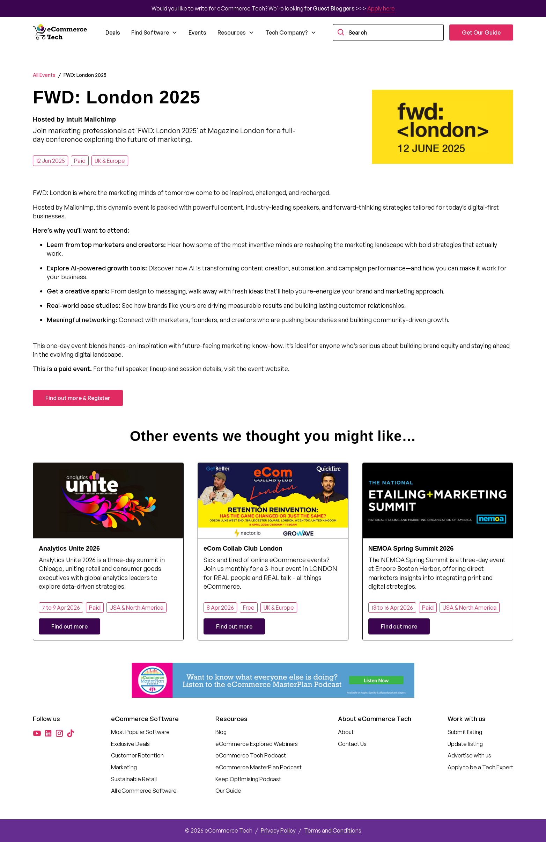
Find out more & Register (77, 397)
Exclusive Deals (130, 743)
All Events (44, 75)
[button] (154, 32)
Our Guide (228, 790)
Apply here (381, 8)
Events (197, 32)
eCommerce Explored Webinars (256, 743)
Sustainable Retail (134, 779)
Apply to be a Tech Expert (480, 767)
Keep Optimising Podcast (248, 779)
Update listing (465, 743)
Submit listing (465, 731)
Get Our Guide (481, 32)
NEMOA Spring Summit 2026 (410, 548)
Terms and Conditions (332, 830)
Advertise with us (469, 755)
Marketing (124, 767)
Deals (112, 32)
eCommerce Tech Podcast (250, 755)
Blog (221, 731)
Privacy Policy (278, 830)
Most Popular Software (140, 731)
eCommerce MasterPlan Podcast (258, 767)
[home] (61, 32)
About (346, 731)
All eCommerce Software (144, 790)
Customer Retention (137, 755)
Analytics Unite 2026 (69, 548)
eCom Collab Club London (243, 548)
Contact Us (352, 743)
